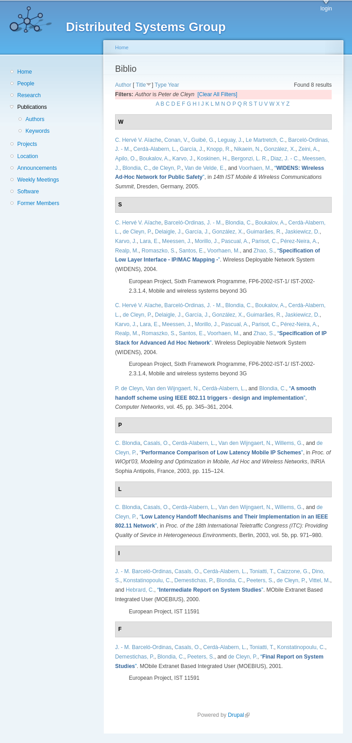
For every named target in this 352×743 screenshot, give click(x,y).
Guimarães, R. (264, 232)
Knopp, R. (219, 149)
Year (173, 85)
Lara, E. (149, 241)
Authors (34, 119)
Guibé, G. (203, 140)
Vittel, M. (319, 580)
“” (221, 452)
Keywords (37, 131)
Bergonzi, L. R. (249, 158)
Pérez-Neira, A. (298, 241)
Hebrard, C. (140, 590)
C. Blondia (127, 443)
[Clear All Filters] (217, 94)
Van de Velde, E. (205, 168)
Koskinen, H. (212, 158)
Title (141, 85)
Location (27, 156)
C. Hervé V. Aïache (138, 140)
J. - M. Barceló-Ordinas (143, 571)
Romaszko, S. (159, 251)
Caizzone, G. (293, 571)
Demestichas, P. (193, 580)
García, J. (192, 149)
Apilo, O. (125, 158)
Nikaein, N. (247, 149)
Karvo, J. (183, 158)
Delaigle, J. (168, 232)
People (25, 83)
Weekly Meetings (38, 180)
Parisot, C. (265, 241)
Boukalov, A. (154, 158)
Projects (27, 144)
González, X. (280, 149)
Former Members (38, 203)
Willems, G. (289, 443)
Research (29, 95)
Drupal (239, 715)
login (326, 8)
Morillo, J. (206, 241)
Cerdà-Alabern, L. (155, 149)
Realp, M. (127, 251)
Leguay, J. (230, 140)
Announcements (37, 168)
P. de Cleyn (129, 388)
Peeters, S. (259, 580)
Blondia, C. (135, 168)
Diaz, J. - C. (284, 158)
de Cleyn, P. (166, 168)
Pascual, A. (235, 241)
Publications (32, 107)
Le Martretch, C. (265, 140)
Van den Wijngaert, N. (172, 388)
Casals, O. (156, 443)
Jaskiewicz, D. (302, 232)
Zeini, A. (308, 149)
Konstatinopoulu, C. (147, 580)
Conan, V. (176, 140)
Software (28, 191)
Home (24, 72)
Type (161, 85)
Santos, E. (191, 251)
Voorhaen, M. (255, 168)
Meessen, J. (177, 241)
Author (123, 85)
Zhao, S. (264, 251)
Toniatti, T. (262, 571)
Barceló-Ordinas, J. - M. (193, 223)
